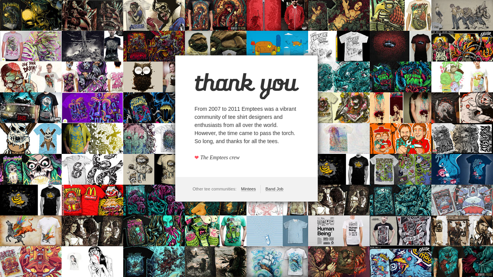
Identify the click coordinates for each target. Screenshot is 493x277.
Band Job (274, 189)
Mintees (248, 189)
